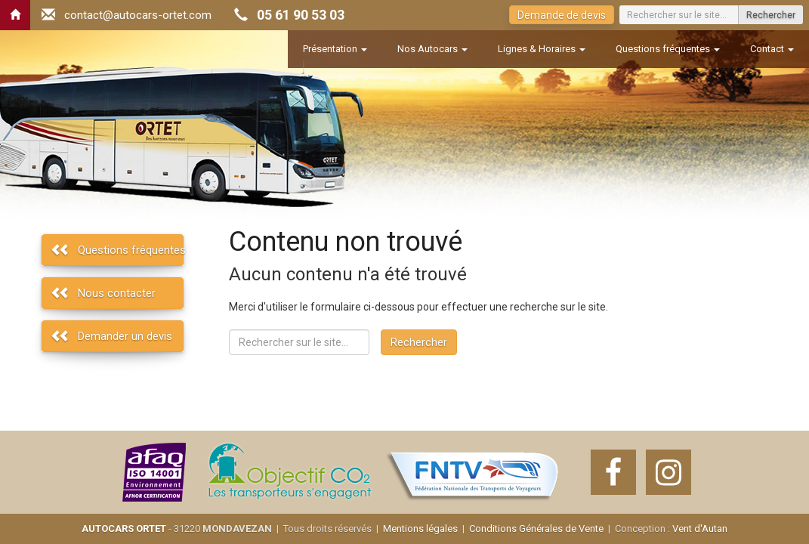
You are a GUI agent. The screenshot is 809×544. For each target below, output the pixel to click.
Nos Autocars (432, 48)
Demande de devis (561, 15)
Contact (772, 48)
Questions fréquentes (668, 48)
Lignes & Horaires (541, 48)
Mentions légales (420, 528)
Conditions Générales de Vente (536, 528)
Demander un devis (125, 336)
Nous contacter (117, 293)
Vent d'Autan (699, 528)
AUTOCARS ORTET (124, 528)
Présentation (335, 48)
